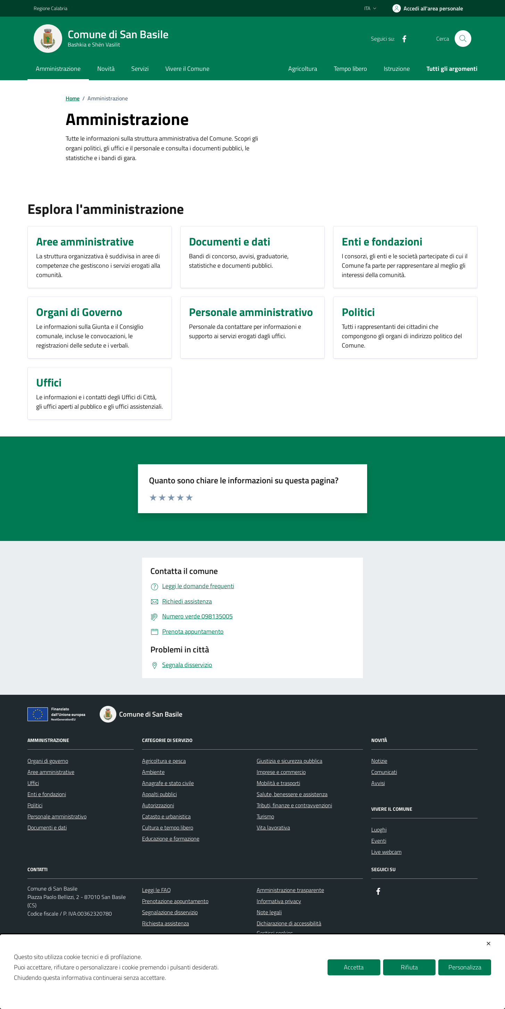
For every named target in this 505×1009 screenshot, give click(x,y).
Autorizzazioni (158, 805)
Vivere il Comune (187, 68)
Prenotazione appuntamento (175, 901)
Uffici (33, 783)
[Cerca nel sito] (463, 38)
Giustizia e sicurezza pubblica (289, 761)
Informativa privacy (279, 901)
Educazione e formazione (170, 838)
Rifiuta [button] (409, 967)
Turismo (265, 816)
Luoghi (379, 829)
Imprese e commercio (281, 772)
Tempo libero (350, 68)
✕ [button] (488, 943)
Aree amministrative (50, 772)
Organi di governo (47, 761)
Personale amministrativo (56, 816)
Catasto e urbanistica (166, 816)
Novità (106, 68)
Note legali (269, 912)
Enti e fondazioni (46, 794)
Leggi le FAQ (156, 890)
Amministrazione (58, 68)
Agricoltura (302, 68)
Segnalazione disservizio (170, 912)
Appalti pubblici (159, 794)
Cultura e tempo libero (167, 827)
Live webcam (386, 852)
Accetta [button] (354, 967)
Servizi (140, 68)
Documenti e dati (47, 827)
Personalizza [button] (464, 967)
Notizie (379, 761)
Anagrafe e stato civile (168, 783)
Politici (34, 805)
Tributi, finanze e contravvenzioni (294, 805)
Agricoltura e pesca (164, 761)
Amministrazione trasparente (290, 890)
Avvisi (378, 783)
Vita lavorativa (273, 827)
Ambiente (153, 772)
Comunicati (384, 772)
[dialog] (252, 971)
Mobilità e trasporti (278, 783)
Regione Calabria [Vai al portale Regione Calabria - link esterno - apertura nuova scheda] (50, 8)
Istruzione (397, 68)
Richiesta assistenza (165, 923)
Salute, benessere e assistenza (292, 794)
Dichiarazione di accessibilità (289, 923)
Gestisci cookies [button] (275, 933)
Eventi (378, 840)
